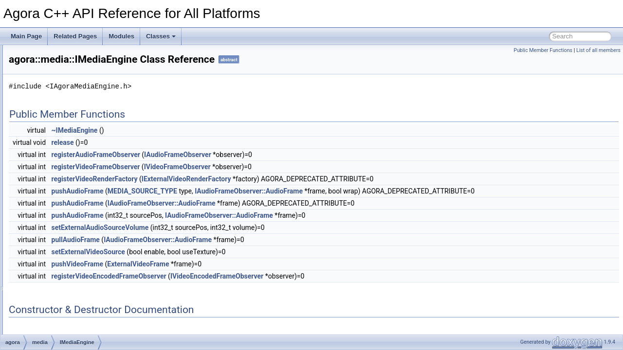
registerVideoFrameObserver (217, 167)
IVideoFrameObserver (76, 232)
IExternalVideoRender (76, 168)
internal (49, 114)
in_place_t (53, 275)
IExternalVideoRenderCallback (87, 178)
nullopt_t (51, 285)
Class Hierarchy (45, 318)
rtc (43, 253)
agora (39, 93)
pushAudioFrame (199, 191)
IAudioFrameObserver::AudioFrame (370, 191)
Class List (37, 82)
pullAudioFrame (197, 240)
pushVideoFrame (199, 264)
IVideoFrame (64, 221)
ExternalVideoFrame (74, 136)
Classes (161, 36)
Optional (51, 296)
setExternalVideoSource (210, 252)
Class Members (44, 328)
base (46, 104)
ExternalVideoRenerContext (84, 146)
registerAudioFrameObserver (217, 154)
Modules (121, 36)
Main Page (26, 36)
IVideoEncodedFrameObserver (88, 211)
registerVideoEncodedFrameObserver (230, 276)
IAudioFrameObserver (76, 157)
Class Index (39, 307)
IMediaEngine (65, 200)
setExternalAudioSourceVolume (222, 227)
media (48, 125)
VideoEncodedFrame (75, 243)
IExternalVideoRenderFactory (86, 189)
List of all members (598, 50)
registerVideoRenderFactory (216, 179)
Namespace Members (45, 61)
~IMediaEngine (196, 130)
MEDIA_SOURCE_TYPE (264, 191)
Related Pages (75, 36)
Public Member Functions (542, 50)
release (184, 142)
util (43, 264)
